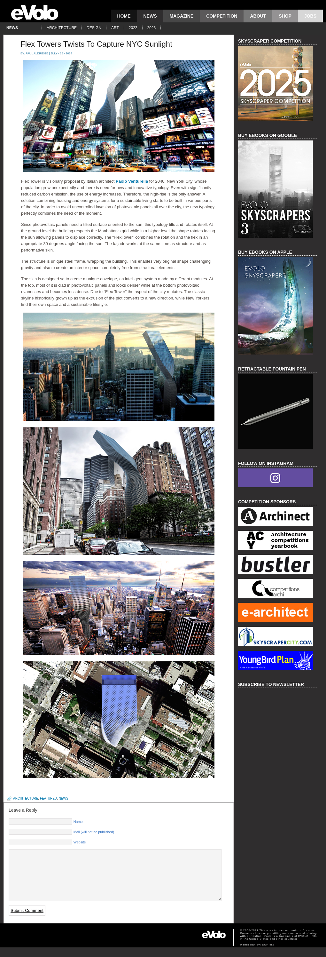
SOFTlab (268, 954)
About (258, 16)
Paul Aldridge (37, 53)
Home (124, 16)
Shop (285, 16)
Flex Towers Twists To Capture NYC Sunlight (96, 44)
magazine (182, 16)
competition (221, 16)
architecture (62, 28)
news (150, 16)
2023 (151, 28)
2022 (133, 28)
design (94, 28)
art (115, 28)
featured (48, 798)
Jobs (310, 16)
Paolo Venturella (132, 181)
